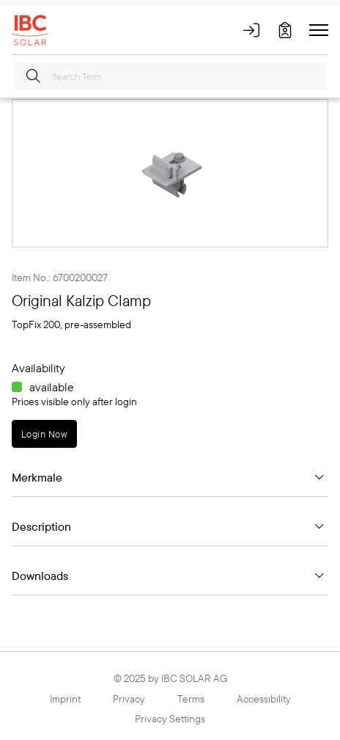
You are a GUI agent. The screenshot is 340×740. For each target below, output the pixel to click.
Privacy (129, 698)
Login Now (44, 434)
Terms (190, 698)
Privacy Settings (170, 718)
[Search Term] (170, 76)
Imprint (65, 698)
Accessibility (264, 698)
